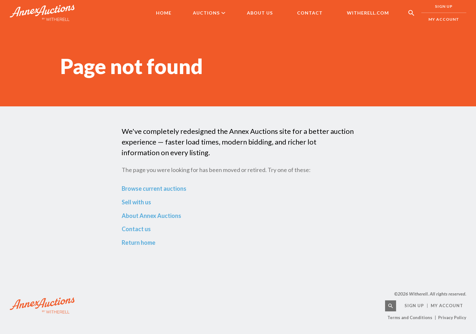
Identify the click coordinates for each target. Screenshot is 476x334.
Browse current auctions (154, 188)
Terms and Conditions (409, 317)
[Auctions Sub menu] (228, 13)
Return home (138, 242)
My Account (443, 19)
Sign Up (414, 306)
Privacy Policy (452, 317)
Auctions (206, 13)
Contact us (136, 228)
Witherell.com (368, 13)
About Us (260, 13)
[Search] (390, 305)
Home (164, 13)
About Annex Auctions (151, 215)
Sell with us (136, 202)
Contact (310, 13)
